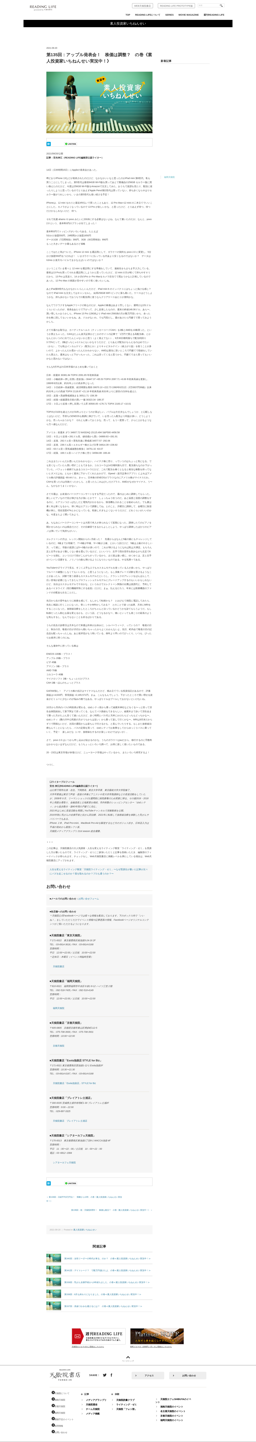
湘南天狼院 (62, 1396)
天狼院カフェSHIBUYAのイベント (176, 1396)
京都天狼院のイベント (175, 1411)
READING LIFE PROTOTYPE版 (176, 6)
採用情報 (61, 1422)
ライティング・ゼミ (130, 1400)
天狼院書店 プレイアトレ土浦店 (70, 1121)
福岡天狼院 (58, 1008)
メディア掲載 (96, 1409)
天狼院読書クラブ (129, 1396)
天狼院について (64, 1389)
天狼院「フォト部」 (130, 1405)
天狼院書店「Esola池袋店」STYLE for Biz (74, 1083)
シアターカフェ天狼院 (64, 1162)
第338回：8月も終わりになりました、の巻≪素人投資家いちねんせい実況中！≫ (102, 1290)
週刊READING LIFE (214, 15)
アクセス (149, 1371)
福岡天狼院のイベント (175, 1416)
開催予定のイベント (66, 1415)
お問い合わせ (189, 1371)
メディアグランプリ (99, 1396)
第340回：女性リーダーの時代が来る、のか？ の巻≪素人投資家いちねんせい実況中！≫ (107, 1254)
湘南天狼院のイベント (175, 1402)
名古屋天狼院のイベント (176, 1407)
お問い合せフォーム (88, 898)
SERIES (169, 15)
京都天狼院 (58, 1045)
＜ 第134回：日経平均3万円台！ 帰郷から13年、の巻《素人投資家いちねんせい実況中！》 (87, 1197)
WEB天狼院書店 (142, 6)
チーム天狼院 (96, 1405)
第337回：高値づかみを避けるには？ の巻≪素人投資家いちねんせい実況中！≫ (103, 1302)
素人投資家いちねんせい (85, 1225)
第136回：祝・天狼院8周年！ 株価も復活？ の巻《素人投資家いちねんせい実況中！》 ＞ (111, 1206)
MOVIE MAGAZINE (189, 15)
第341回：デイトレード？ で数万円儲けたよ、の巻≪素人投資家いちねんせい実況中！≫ (107, 1266)
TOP (128, 15)
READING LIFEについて (147, 15)
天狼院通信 (95, 1400)
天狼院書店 (58, 966)
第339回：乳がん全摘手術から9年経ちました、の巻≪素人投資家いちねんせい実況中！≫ (107, 1278)
